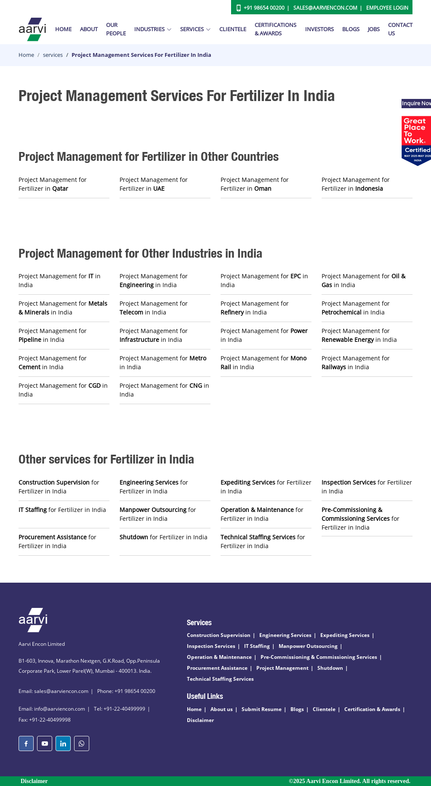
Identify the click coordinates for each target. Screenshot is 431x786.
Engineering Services (285, 635)
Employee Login (387, 7)
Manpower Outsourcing (308, 646)
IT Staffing (257, 646)
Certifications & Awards (275, 29)
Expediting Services (345, 635)
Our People (116, 29)
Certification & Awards (372, 709)
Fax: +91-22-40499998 (45, 719)
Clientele (232, 29)
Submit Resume (262, 709)
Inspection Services (211, 646)
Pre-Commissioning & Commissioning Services (319, 657)
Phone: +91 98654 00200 (126, 691)
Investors (319, 29)
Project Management (282, 667)
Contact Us (400, 29)
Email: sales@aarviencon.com (53, 691)
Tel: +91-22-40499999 (119, 708)
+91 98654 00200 (264, 7)
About (89, 29)
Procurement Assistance (217, 667)
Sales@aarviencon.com (325, 7)
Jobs (374, 29)
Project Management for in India (60, 280)
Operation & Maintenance (219, 657)
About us (221, 709)
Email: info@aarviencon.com (52, 708)
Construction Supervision (218, 635)
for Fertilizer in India (59, 486)
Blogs (350, 29)
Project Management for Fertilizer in (53, 184)
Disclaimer (200, 720)
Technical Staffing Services (220, 678)
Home (63, 29)
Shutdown (330, 667)
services (53, 55)
